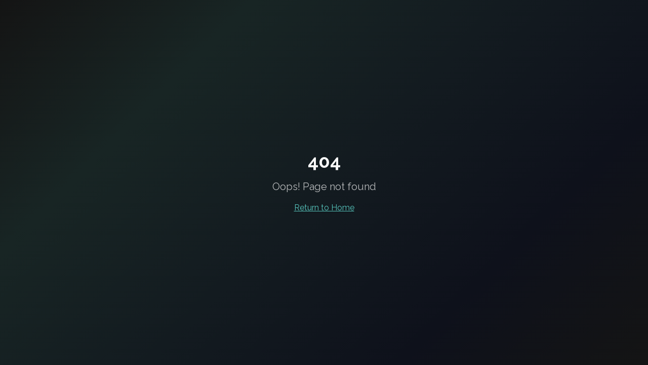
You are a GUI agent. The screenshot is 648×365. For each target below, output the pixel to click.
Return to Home (324, 207)
